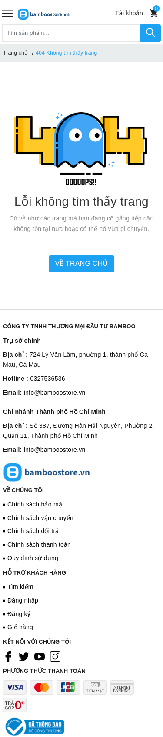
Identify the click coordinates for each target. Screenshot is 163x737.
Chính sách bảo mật (35, 504)
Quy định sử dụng (32, 557)
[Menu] (7, 13)
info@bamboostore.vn (55, 392)
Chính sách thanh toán (39, 544)
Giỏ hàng (20, 626)
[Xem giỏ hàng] (154, 13)
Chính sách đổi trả (33, 530)
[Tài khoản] (129, 13)
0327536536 (47, 378)
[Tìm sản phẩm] (71, 33)
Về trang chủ (81, 263)
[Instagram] (55, 656)
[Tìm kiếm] (150, 33)
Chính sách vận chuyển (40, 517)
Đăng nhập (22, 600)
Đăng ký (18, 613)
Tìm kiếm (20, 586)
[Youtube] (39, 656)
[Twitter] (24, 656)
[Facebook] (8, 656)
